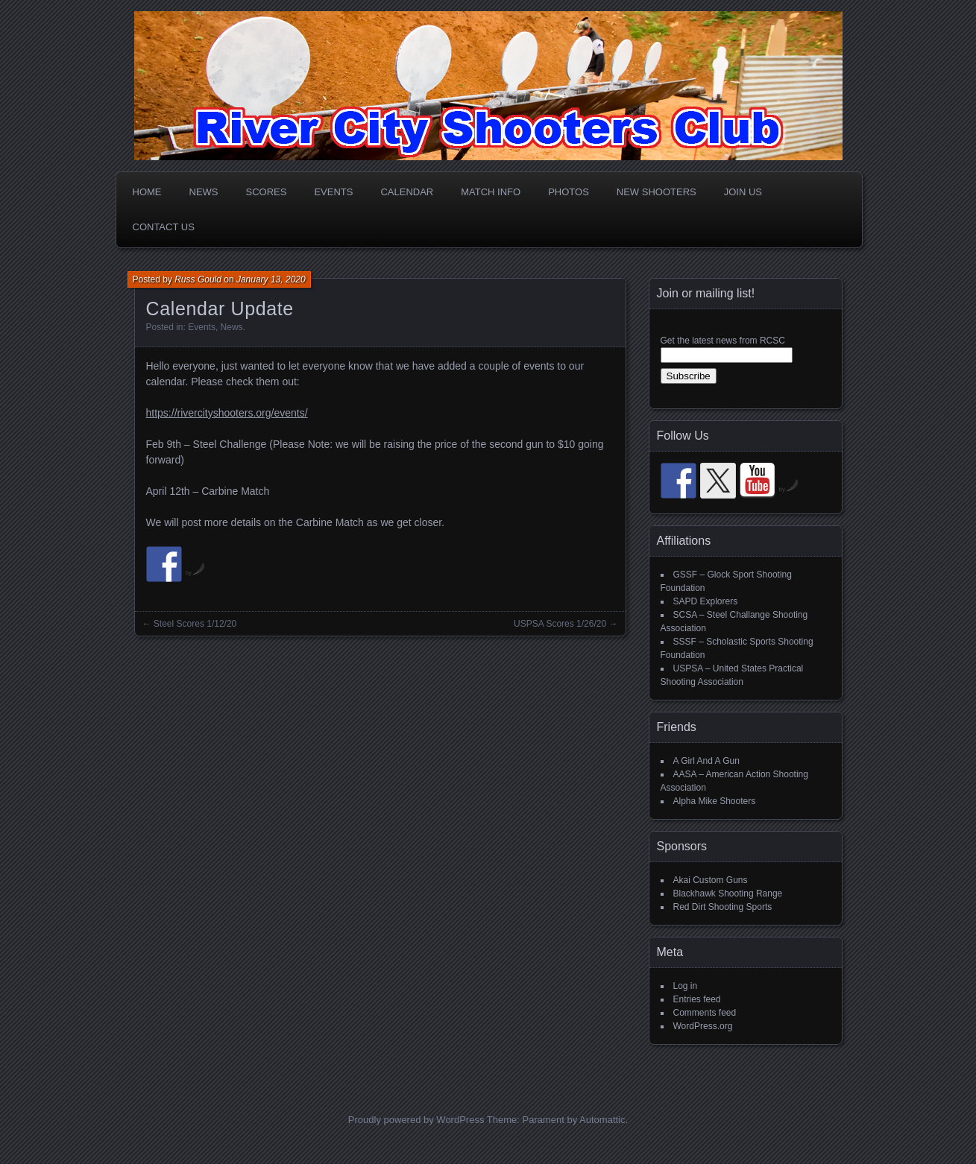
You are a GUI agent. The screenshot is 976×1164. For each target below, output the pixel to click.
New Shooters (656, 191)
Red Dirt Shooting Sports (722, 907)
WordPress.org (703, 1026)
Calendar (406, 191)
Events (333, 191)
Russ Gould (197, 279)
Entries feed (697, 999)
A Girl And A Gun (706, 761)
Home (147, 191)
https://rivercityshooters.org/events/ (227, 413)
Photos (568, 191)
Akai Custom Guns (710, 880)
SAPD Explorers (705, 601)
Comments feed (705, 1013)
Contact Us (164, 227)
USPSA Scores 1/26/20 (560, 624)
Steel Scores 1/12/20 (195, 624)
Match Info (490, 191)
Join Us (743, 191)
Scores (266, 191)
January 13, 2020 (271, 279)
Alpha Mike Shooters (714, 801)
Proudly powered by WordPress (416, 1119)
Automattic (602, 1119)
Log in (685, 986)
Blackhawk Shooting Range (728, 893)
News (203, 191)
